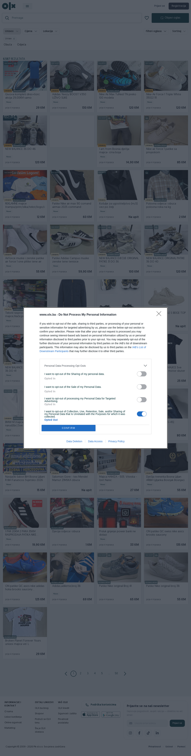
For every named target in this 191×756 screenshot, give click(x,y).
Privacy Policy (116, 441)
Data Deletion (74, 441)
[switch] (142, 373)
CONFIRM (69, 428)
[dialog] (95, 378)
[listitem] (95, 366)
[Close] (160, 314)
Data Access (95, 441)
